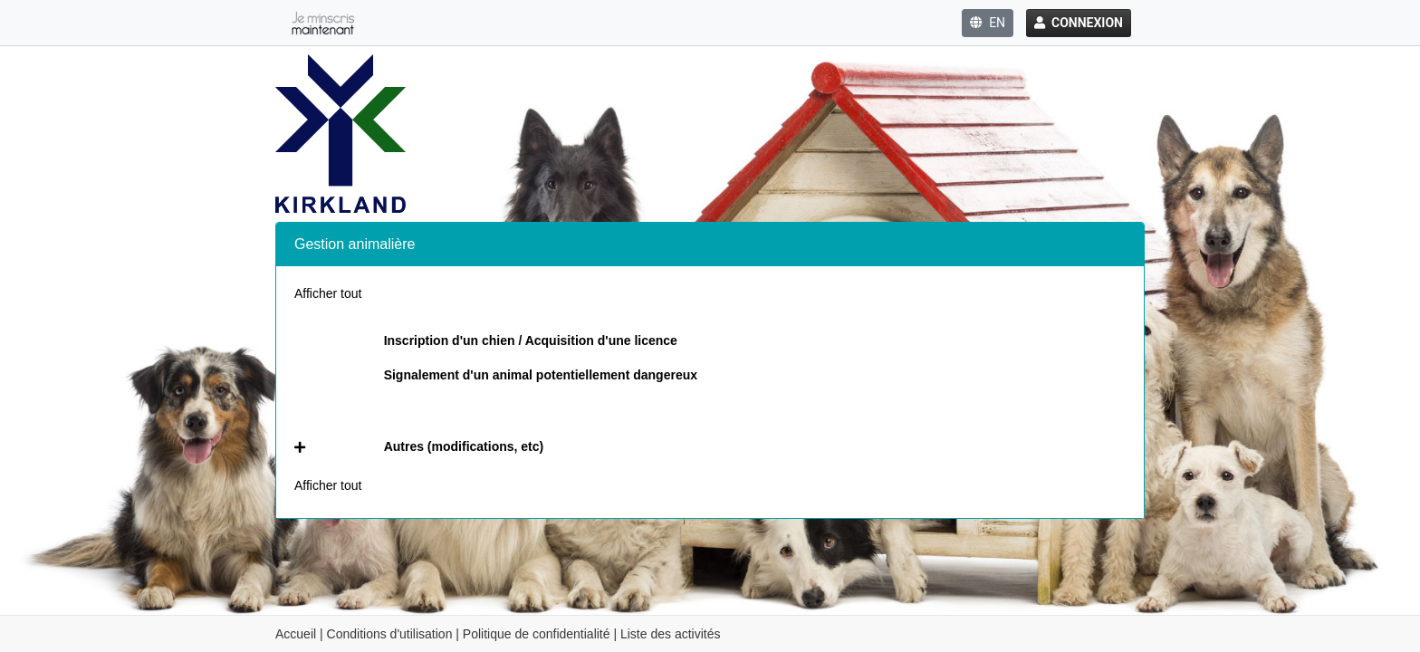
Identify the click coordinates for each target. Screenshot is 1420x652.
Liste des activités (670, 634)
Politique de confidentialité (536, 634)
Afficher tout (327, 293)
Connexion (1078, 22)
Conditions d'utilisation (390, 634)
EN (987, 22)
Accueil (295, 634)
